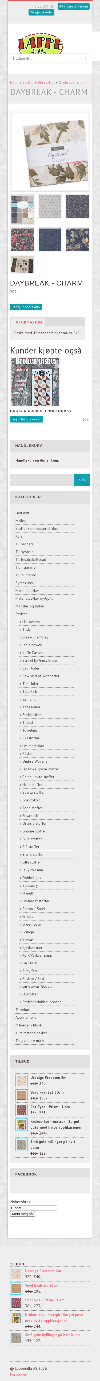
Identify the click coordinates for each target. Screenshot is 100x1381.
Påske (27, 753)
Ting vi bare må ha (30, 1040)
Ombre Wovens (34, 761)
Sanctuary (30, 885)
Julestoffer (30, 738)
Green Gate (31, 924)
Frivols (27, 916)
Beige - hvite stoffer (38, 776)
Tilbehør (22, 1009)
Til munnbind (25, 575)
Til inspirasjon (26, 567)
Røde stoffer (32, 807)
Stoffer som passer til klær (37, 528)
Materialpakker (27, 590)
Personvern (19, 1374)
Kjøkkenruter (32, 947)
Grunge (28, 932)
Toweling (29, 730)
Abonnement (25, 1017)
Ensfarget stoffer (36, 901)
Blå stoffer (46, 82)
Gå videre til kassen (73, 6)
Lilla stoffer (31, 862)
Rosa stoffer (32, 815)
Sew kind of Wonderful (40, 676)
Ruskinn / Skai (33, 978)
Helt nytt (22, 513)
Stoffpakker (31, 714)
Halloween (31, 621)
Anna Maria (31, 707)
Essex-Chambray (35, 637)
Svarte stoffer (33, 792)
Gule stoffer (32, 838)
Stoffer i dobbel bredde (42, 1001)
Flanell (27, 893)
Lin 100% (29, 963)
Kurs (18, 536)
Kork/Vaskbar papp (37, 955)
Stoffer (28, 82)
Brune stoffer (33, 854)
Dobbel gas (31, 877)
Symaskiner (24, 582)
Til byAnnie (24, 551)
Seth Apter (30, 668)
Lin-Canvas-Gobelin (37, 986)
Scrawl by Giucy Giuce (39, 660)
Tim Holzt (30, 683)
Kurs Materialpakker (31, 1032)
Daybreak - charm (73, 82)
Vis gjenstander (41, 12)
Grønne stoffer (34, 831)
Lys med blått (33, 745)
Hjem (14, 82)
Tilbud (27, 722)
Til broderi (24, 544)
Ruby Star (30, 970)
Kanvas (28, 939)
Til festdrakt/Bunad (30, 559)
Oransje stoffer (34, 823)
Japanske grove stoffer (40, 769)
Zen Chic (29, 699)
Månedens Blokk (28, 1025)
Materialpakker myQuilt (34, 598)
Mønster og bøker (29, 606)
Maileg (20, 520)
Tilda (26, 629)
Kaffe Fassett (32, 652)
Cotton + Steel (33, 908)
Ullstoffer (30, 994)
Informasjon (28, 322)
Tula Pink (29, 691)
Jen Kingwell (32, 644)
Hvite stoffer (32, 784)
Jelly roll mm (32, 870)
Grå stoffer (31, 800)
